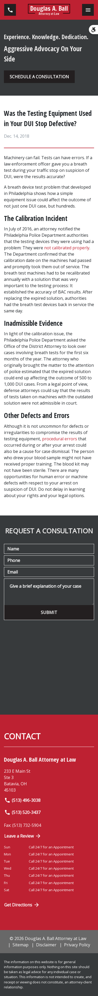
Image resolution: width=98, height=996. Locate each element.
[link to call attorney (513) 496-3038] (10, 10)
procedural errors (59, 439)
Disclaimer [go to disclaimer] (46, 945)
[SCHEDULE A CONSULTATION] (39, 76)
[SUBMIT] (49, 612)
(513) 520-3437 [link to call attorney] (22, 812)
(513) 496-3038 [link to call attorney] (22, 800)
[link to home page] (49, 10)
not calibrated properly (66, 248)
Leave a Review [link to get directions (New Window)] (22, 836)
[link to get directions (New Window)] (49, 780)
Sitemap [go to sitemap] (20, 945)
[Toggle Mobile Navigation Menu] (88, 10)
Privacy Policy (77, 945)
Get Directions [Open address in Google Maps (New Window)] (22, 905)
